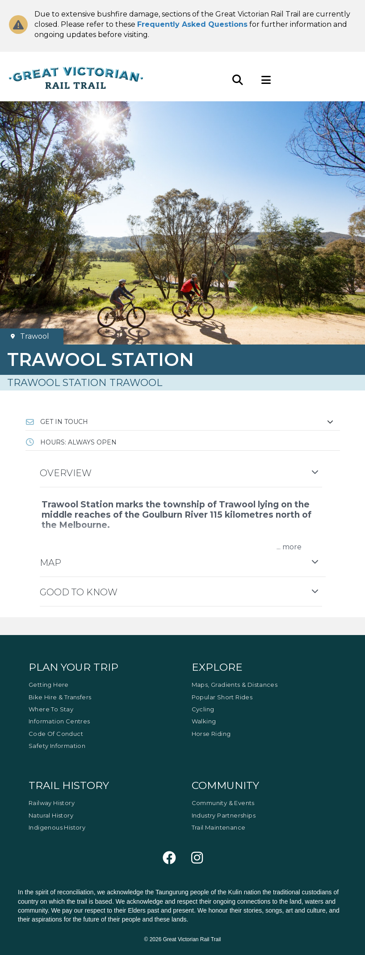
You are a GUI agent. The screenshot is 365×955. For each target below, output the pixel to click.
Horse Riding (211, 733)
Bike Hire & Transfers (60, 697)
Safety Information (57, 745)
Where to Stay (51, 709)
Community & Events (223, 802)
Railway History (52, 802)
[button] (182, 421)
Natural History (51, 815)
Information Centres (59, 721)
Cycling (203, 709)
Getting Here (49, 684)
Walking (204, 721)
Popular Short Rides (222, 697)
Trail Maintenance (219, 827)
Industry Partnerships (224, 815)
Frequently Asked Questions (192, 24)
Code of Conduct (56, 733)
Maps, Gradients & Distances (235, 684)
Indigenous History (57, 827)
